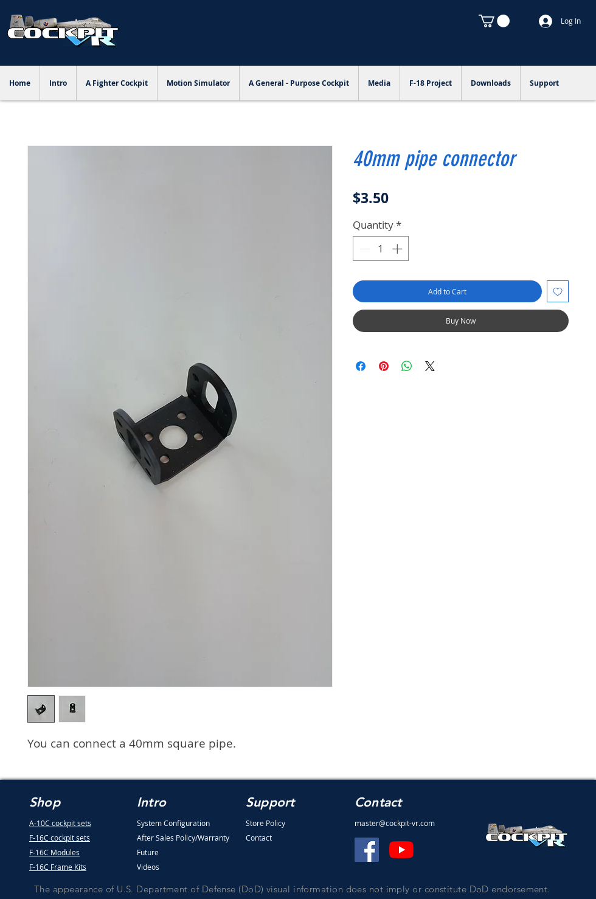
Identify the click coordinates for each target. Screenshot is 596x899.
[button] (494, 21)
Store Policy (265, 823)
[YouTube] (401, 850)
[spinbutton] (381, 249)
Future (148, 852)
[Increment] (398, 249)
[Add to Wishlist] (558, 291)
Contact (259, 837)
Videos (148, 867)
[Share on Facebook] (360, 366)
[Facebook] (367, 850)
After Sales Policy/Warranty (183, 837)
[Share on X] (430, 366)
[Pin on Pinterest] (383, 366)
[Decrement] (364, 249)
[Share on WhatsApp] (407, 366)
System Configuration (173, 823)
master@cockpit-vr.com (395, 823)
